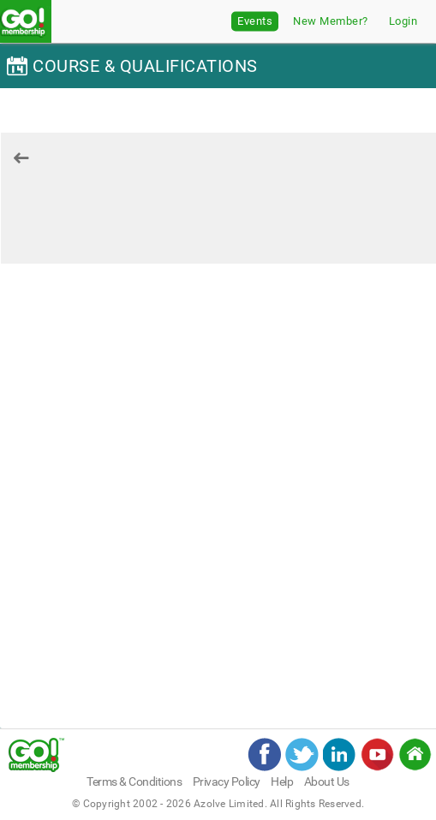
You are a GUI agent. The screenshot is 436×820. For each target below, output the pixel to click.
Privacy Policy (226, 781)
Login (403, 21)
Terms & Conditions (134, 781)
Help (282, 781)
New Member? (330, 21)
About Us (326, 781)
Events (254, 21)
